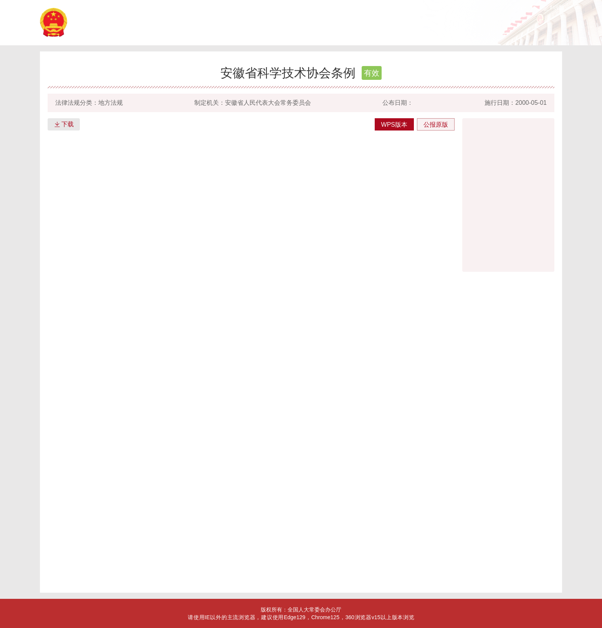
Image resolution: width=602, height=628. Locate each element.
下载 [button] (64, 124)
